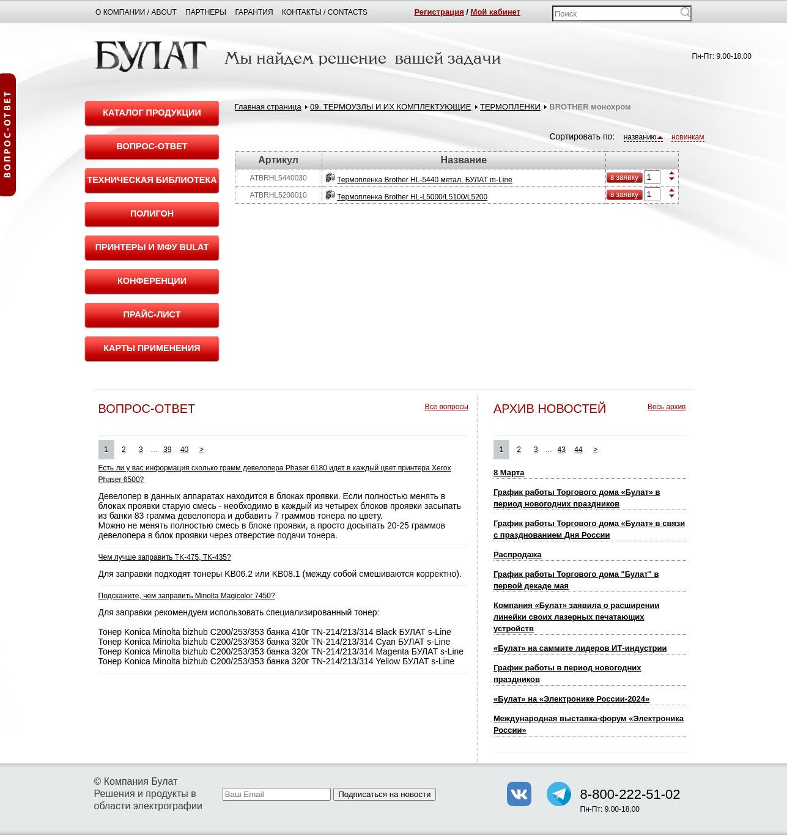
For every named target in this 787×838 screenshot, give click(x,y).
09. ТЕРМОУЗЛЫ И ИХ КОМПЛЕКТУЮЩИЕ (390, 106)
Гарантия (254, 12)
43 (562, 449)
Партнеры (205, 12)
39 (167, 449)
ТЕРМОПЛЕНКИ (510, 106)
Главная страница (268, 106)
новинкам (687, 137)
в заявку (624, 177)
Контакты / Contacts (325, 12)
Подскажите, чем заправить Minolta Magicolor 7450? (186, 595)
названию (643, 137)
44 (578, 449)
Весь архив (667, 406)
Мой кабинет (495, 12)
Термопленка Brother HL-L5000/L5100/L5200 (412, 197)
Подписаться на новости (384, 794)
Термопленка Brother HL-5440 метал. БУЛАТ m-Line (424, 180)
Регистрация (439, 12)
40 (184, 449)
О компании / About (136, 12)
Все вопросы (446, 406)
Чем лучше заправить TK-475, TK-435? (164, 557)
